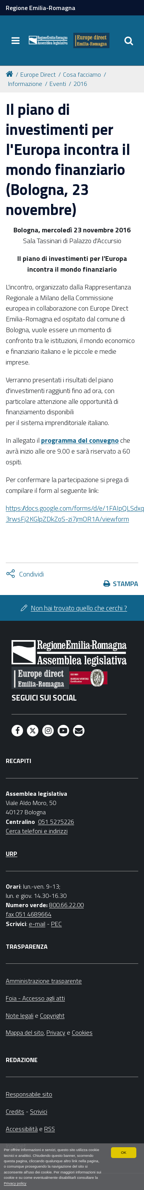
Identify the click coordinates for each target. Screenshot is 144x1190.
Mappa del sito (25, 1032)
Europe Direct (38, 74)
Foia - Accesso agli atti (35, 998)
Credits (15, 1111)
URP (11, 853)
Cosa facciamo (82, 74)
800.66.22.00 (66, 904)
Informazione (25, 83)
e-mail (37, 923)
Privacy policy (15, 1183)
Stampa (125, 583)
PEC (56, 923)
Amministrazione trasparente (44, 980)
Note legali (19, 1015)
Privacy (55, 1032)
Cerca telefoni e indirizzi (37, 830)
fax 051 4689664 (28, 914)
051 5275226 (56, 821)
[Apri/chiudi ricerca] (128, 40)
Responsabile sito (29, 1094)
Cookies (82, 1032)
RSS (49, 1128)
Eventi (58, 83)
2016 (80, 83)
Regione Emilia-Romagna (40, 7)
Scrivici (38, 1111)
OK (123, 1152)
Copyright (52, 1015)
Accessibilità (22, 1128)
